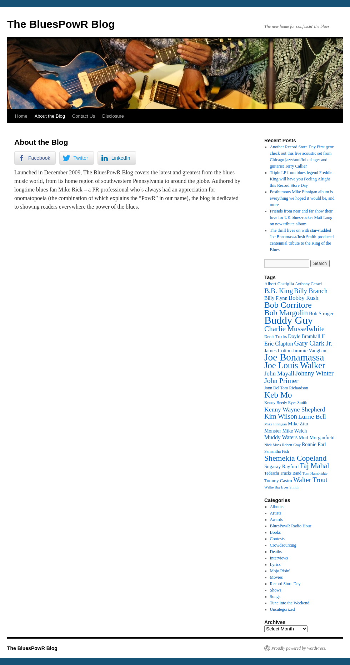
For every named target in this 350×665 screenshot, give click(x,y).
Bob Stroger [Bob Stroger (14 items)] (321, 313)
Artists (275, 513)
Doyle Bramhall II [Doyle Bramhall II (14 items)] (306, 336)
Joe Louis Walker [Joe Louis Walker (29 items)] (294, 365)
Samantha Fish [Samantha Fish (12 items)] (276, 451)
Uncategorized (282, 609)
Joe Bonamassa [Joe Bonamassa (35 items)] (294, 357)
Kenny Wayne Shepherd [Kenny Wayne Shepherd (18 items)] (294, 409)
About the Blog (50, 116)
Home (21, 116)
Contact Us (83, 116)
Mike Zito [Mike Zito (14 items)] (298, 423)
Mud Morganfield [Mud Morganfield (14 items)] (316, 437)
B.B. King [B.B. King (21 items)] (278, 291)
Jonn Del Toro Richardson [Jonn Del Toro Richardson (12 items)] (286, 388)
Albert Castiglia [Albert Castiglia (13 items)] (279, 283)
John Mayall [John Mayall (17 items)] (279, 373)
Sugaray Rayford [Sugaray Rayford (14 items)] (281, 466)
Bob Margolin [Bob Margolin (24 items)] (286, 312)
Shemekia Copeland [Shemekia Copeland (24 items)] (295, 458)
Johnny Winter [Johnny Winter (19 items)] (314, 373)
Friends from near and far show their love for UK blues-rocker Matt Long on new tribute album (301, 217)
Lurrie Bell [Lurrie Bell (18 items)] (312, 416)
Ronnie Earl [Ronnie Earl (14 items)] (314, 444)
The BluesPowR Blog (61, 24)
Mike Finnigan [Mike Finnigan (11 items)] (275, 424)
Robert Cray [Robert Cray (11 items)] (291, 445)
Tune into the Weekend (290, 602)
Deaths (276, 551)
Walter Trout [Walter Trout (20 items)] (310, 480)
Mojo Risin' (280, 570)
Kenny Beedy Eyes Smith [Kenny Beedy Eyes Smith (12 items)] (285, 402)
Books (275, 532)
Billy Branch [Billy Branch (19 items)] (311, 291)
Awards (276, 519)
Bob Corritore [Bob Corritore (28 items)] (288, 305)
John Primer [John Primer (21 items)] (281, 380)
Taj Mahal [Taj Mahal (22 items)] (314, 466)
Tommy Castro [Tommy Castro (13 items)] (278, 480)
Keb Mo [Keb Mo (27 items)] (278, 394)
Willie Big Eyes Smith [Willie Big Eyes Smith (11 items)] (281, 487)
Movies (276, 577)
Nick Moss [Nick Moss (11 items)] (272, 445)
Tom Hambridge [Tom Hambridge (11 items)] (315, 473)
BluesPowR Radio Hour (290, 525)
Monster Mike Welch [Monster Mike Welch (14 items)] (285, 431)
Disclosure (113, 116)
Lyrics (275, 564)
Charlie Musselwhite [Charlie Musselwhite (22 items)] (294, 329)
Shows (275, 590)
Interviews (279, 558)
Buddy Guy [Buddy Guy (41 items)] (288, 320)
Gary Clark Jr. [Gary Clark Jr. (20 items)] (313, 343)
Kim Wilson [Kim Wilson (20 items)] (280, 416)
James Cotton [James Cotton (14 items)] (277, 350)
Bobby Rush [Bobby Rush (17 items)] (304, 298)
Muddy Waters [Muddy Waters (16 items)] (281, 437)
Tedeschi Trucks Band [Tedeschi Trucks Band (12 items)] (282, 473)
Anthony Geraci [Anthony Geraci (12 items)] (308, 284)
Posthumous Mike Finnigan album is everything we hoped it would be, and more (302, 198)
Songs (275, 596)
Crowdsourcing (283, 545)
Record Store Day (285, 583)
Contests (277, 538)
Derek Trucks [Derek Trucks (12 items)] (275, 336)
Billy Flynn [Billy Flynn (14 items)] (276, 298)
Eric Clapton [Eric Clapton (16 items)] (278, 344)
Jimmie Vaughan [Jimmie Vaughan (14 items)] (309, 350)
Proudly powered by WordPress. (298, 648)
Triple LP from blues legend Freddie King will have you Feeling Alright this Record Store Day (301, 179)
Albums (277, 506)
